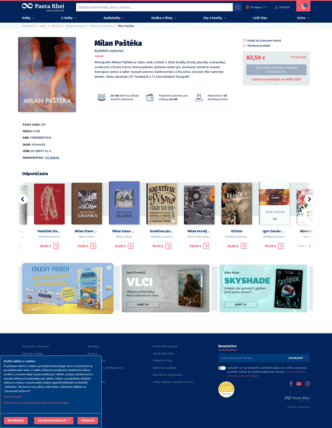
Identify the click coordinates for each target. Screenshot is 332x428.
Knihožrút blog (162, 360)
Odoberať (298, 358)
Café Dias (260, 18)
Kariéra (92, 353)
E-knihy (67, 18)
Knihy (26, 18)
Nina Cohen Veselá (199, 236)
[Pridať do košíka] (18, 246)
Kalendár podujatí (164, 368)
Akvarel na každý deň (312, 231)
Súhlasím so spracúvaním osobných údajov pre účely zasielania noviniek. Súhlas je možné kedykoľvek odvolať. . (266, 371)
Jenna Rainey (311, 236)
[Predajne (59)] (257, 7)
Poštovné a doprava (35, 346)
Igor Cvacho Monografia (274, 231)
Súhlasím (87, 420)
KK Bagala (52, 157)
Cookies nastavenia (298, 407)
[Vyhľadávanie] (237, 7)
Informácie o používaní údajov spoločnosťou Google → (37, 402)
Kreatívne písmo (161, 231)
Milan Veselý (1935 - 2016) (199, 231)
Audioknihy (112, 18)
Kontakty (93, 346)
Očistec (237, 231)
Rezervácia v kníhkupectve (105, 368)
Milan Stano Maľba (124, 231)
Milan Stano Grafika (86, 231)
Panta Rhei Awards (165, 346)
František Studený (49, 231)
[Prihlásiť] (282, 7)
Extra (301, 18)
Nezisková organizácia (167, 375)
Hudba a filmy (162, 18)
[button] (16, 420)
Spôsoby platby (32, 353)
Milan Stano (86, 236)
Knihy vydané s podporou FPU (173, 382)
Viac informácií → (14, 396)
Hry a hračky (213, 18)
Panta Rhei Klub (163, 353)
